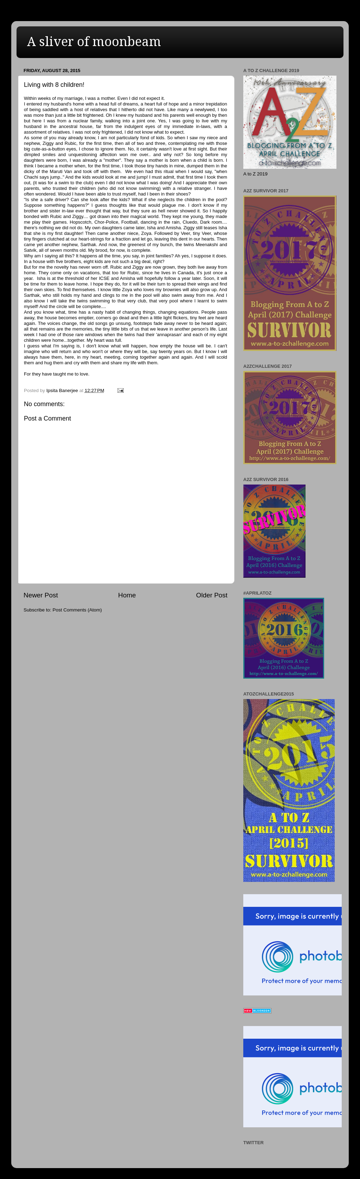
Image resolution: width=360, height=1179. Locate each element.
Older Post (211, 595)
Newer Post (41, 595)
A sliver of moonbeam (94, 41)
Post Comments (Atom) (77, 610)
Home (127, 595)
